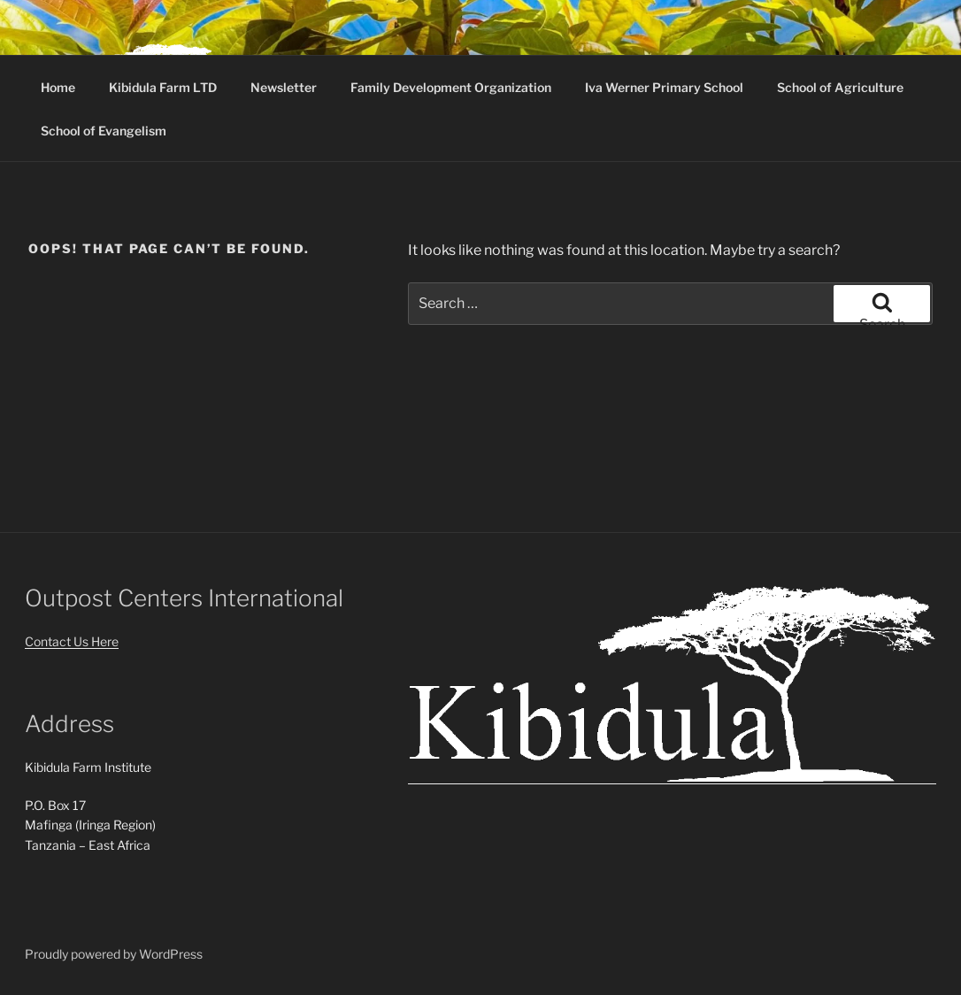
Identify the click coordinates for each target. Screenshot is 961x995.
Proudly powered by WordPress (114, 953)
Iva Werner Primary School (664, 87)
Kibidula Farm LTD (163, 87)
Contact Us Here (72, 641)
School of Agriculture (840, 87)
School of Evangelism (103, 130)
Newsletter (283, 87)
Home (58, 87)
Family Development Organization (450, 87)
